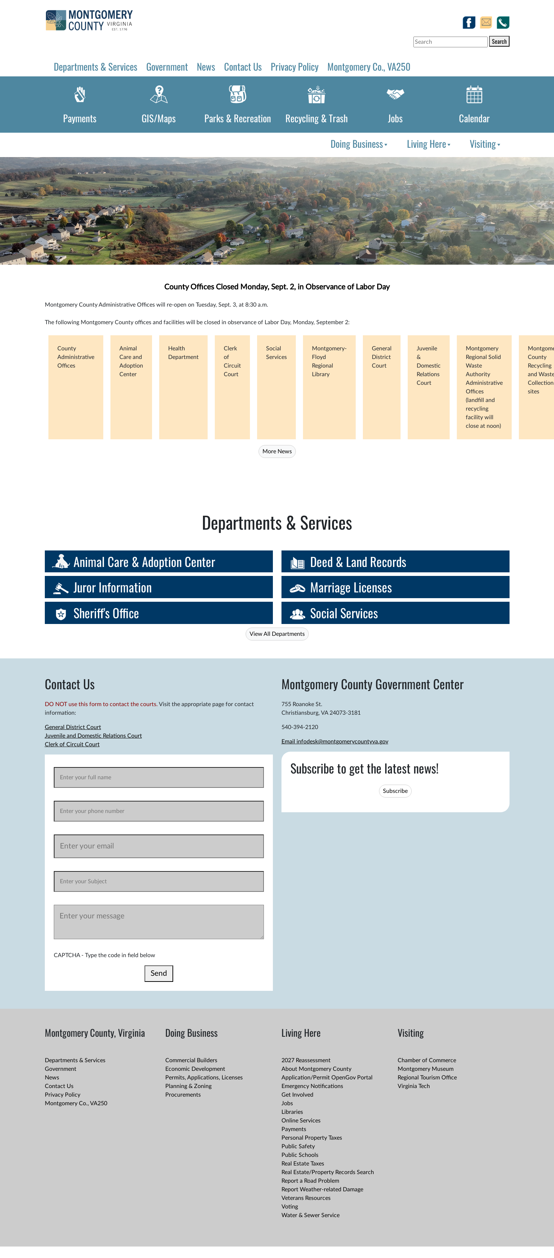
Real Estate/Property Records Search (327, 1172)
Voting (289, 1207)
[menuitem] (358, 143)
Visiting (486, 143)
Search (499, 41)
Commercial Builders (191, 1060)
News (206, 66)
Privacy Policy (294, 66)
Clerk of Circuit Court (72, 744)
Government (167, 66)
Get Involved (297, 1095)
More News (277, 451)
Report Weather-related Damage (322, 1189)
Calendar (474, 118)
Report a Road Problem (310, 1181)
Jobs (395, 118)
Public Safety (298, 1146)
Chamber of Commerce (427, 1060)
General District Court (73, 727)
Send (159, 973)
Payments (79, 118)
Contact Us (243, 66)
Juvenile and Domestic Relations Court (93, 736)
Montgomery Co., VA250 (369, 66)
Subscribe (395, 791)
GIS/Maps (159, 118)
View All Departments (277, 634)
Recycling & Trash (316, 118)
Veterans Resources (306, 1198)
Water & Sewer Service (310, 1215)
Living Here (429, 143)
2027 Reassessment (306, 1060)
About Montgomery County (316, 1069)
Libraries (292, 1112)
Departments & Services (95, 66)
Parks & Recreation (237, 118)
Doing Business (360, 143)
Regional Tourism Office (427, 1077)
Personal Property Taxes (311, 1138)
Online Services (301, 1121)
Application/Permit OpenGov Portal (327, 1077)
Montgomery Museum (426, 1069)
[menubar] (415, 143)
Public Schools (299, 1155)
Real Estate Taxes (302, 1164)
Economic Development (195, 1069)
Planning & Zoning (188, 1086)
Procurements (183, 1095)
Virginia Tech (414, 1086)
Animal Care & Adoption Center (144, 561)
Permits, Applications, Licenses (204, 1077)
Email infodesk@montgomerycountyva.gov (334, 741)
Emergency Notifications (312, 1086)
